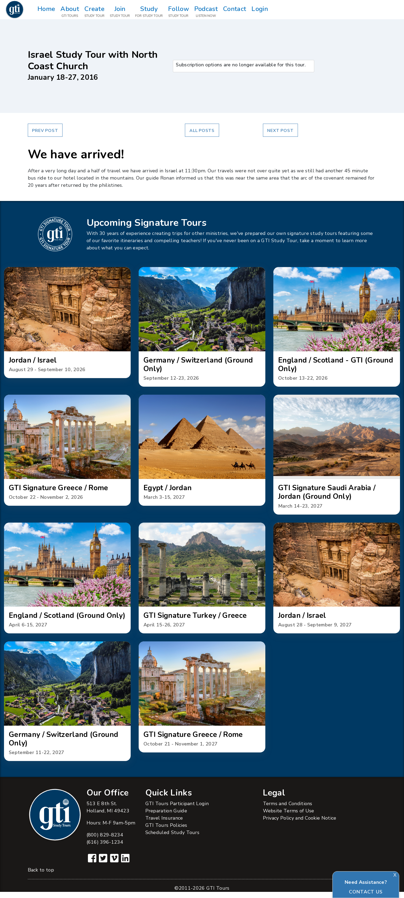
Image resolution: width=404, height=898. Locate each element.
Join (120, 12)
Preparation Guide (166, 817)
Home (46, 12)
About (69, 12)
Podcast (206, 12)
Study (149, 12)
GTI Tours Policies (166, 831)
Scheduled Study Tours (172, 838)
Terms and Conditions (287, 809)
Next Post (280, 131)
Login (259, 12)
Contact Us (366, 892)
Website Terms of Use (288, 817)
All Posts (202, 131)
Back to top (41, 876)
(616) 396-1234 (105, 848)
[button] (67, 323)
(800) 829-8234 (105, 841)
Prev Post (45, 131)
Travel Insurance (164, 824)
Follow (178, 12)
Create (94, 12)
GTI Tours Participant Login (177, 809)
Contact (234, 12)
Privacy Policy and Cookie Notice (299, 824)
